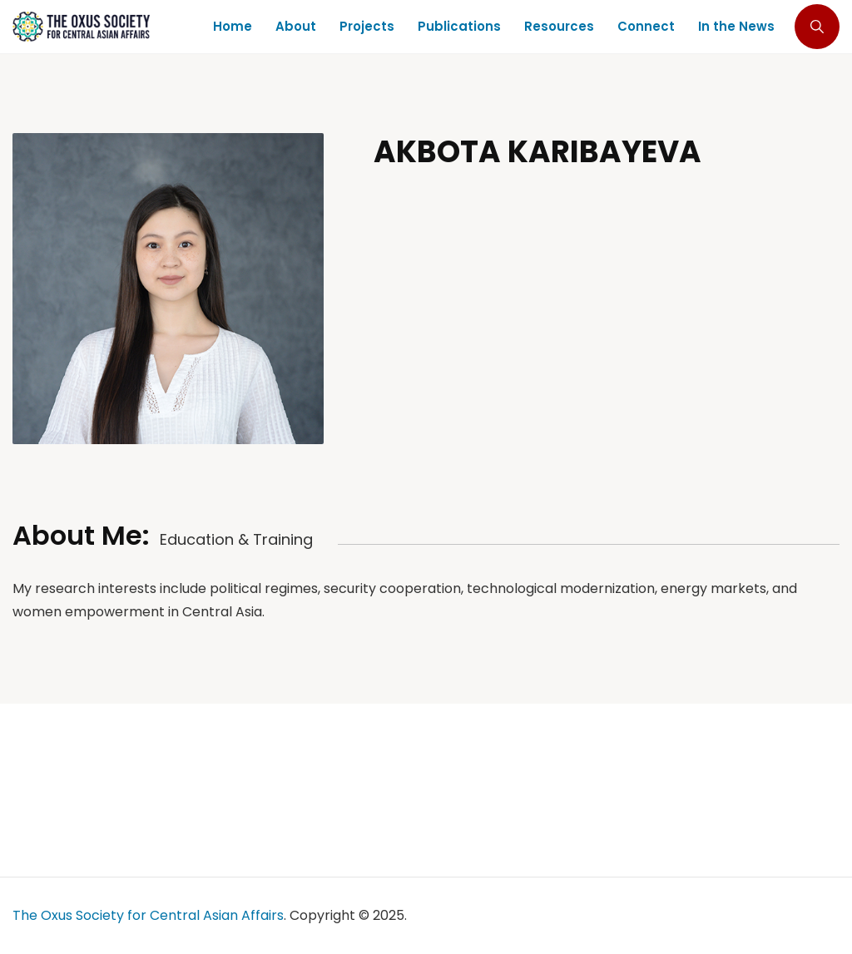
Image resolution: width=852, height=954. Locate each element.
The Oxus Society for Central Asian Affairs (148, 915)
